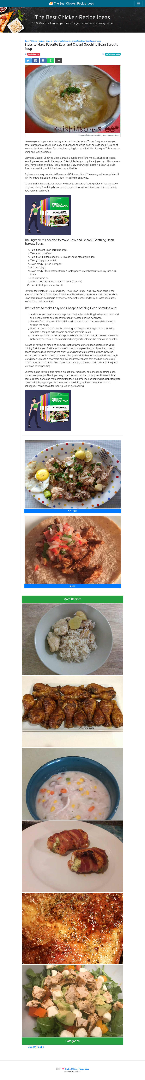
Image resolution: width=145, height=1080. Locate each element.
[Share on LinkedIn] (43, 60)
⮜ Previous (72, 511)
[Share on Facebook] (35, 60)
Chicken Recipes (37, 41)
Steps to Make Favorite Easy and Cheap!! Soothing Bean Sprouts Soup (73, 41)
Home (27, 41)
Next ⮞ (72, 586)
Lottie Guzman (33, 54)
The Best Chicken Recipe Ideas (71, 3)
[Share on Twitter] (28, 60)
